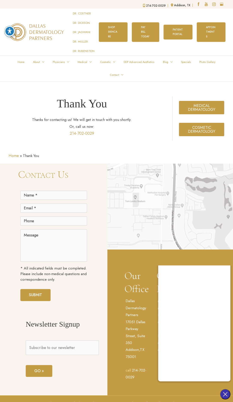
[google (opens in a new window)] (222, 4)
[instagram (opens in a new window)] (214, 4)
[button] (113, 24)
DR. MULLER (80, 30)
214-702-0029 (82, 106)
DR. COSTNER (82, 12)
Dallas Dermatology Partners (136, 282)
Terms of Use (108, 391)
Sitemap (129, 391)
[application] (40, 46)
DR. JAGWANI (81, 24)
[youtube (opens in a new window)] (206, 4)
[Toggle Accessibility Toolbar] (10, 31)
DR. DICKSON (81, 18)
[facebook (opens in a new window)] (198, 4)
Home (14, 128)
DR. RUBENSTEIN (84, 36)
